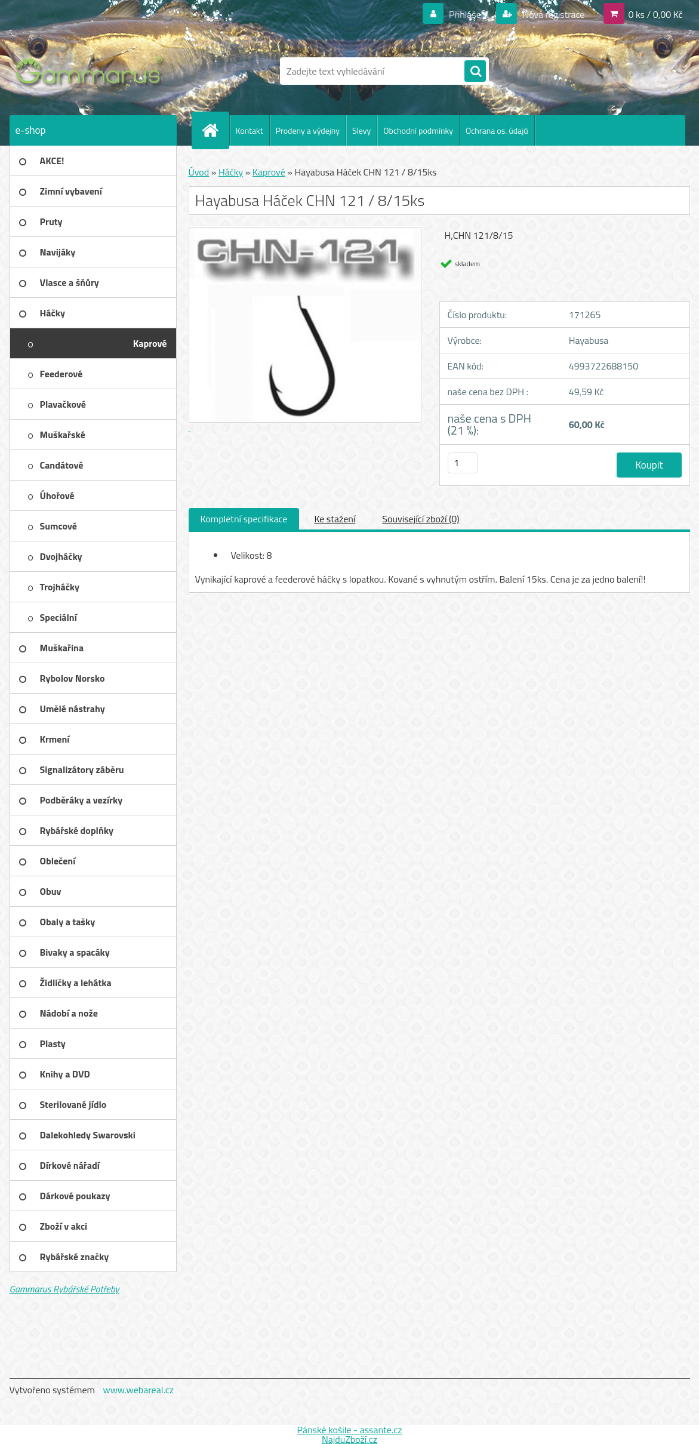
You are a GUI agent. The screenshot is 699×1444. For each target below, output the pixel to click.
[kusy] (463, 462)
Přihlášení (468, 14)
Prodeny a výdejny (308, 130)
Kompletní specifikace (244, 519)
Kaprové (268, 172)
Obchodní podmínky (418, 130)
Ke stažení (334, 519)
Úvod (199, 172)
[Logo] (92, 71)
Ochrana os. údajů (497, 130)
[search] (475, 71)
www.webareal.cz (138, 1390)
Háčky (230, 172)
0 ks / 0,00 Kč (655, 14)
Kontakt (249, 130)
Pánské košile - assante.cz (349, 1430)
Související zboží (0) (420, 519)
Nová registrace (553, 14)
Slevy (361, 130)
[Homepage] (215, 130)
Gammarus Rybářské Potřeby (64, 1289)
